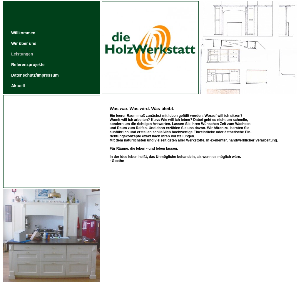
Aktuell (18, 85)
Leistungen (22, 54)
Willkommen (23, 33)
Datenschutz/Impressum (35, 75)
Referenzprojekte (28, 64)
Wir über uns (23, 43)
